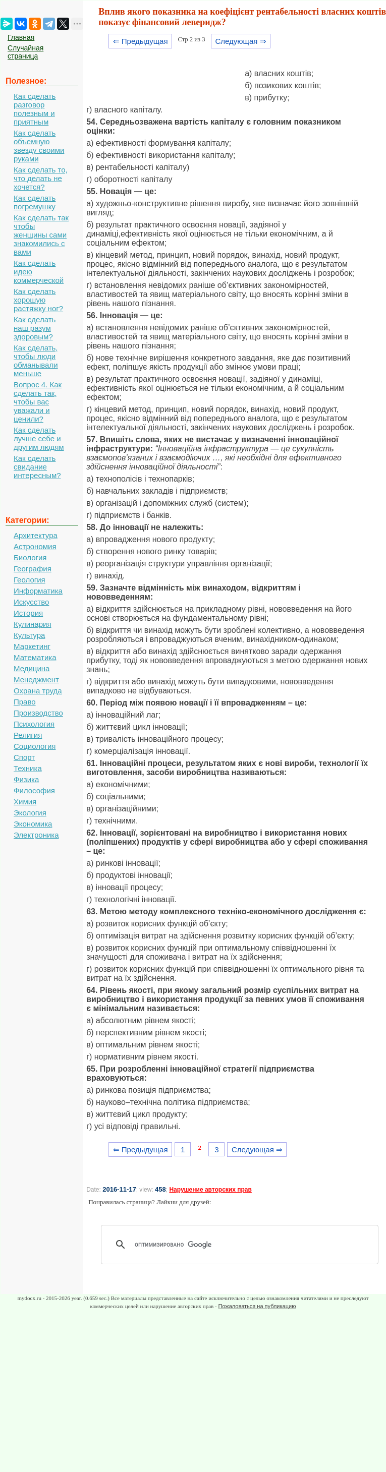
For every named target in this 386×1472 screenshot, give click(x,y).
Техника (28, 768)
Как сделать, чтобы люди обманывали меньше (36, 360)
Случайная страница (25, 52)
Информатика (38, 590)
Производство (38, 713)
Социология (35, 746)
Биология (30, 557)
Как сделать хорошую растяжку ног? (38, 300)
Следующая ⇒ (240, 41)
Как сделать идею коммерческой (39, 271)
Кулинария (32, 624)
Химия (25, 801)
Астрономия (35, 546)
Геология (29, 579)
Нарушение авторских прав (210, 1189)
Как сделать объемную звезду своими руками (39, 146)
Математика (35, 657)
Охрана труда (38, 690)
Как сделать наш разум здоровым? (35, 328)
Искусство (31, 602)
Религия (28, 735)
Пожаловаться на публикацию (257, 1306)
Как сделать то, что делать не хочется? (41, 178)
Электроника (36, 835)
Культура (29, 635)
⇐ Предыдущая (140, 41)
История (28, 613)
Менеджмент (36, 679)
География (32, 568)
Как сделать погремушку (35, 202)
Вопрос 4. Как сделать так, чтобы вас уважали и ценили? (38, 401)
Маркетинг (32, 646)
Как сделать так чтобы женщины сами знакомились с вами (41, 234)
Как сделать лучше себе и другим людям (39, 438)
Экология (30, 812)
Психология (34, 724)
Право (25, 701)
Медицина (31, 668)
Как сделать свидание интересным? (37, 467)
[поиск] (243, 1245)
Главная (21, 37)
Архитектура (36, 535)
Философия (34, 790)
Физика (26, 779)
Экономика (33, 823)
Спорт (24, 757)
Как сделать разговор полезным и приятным (35, 109)
